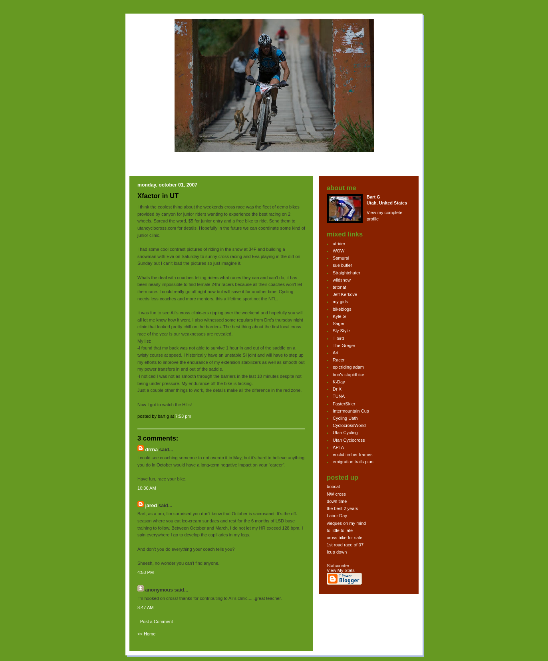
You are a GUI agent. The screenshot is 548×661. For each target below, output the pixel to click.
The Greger (344, 345)
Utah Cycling (345, 432)
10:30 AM (146, 488)
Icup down (337, 552)
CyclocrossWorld (349, 425)
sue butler (342, 265)
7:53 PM (183, 416)
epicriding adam (348, 367)
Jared (151, 505)
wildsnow (342, 280)
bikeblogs (342, 309)
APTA (338, 447)
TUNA (339, 396)
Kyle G (339, 316)
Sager (338, 323)
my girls (340, 301)
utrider (339, 243)
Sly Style (341, 330)
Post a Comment (156, 621)
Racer (338, 359)
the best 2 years (342, 508)
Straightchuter (346, 272)
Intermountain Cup (351, 411)
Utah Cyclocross (349, 440)
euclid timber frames (352, 454)
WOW (338, 250)
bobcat (333, 486)
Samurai (341, 258)
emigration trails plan (353, 461)
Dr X (337, 389)
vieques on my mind (346, 523)
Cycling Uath (345, 418)
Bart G (373, 197)
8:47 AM (145, 607)
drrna (151, 450)
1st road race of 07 (345, 544)
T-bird (338, 338)
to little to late (340, 530)
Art (335, 352)
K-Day (339, 381)
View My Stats (341, 570)
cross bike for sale (344, 537)
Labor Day (337, 515)
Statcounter (338, 565)
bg (144, 93)
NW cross (336, 494)
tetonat (339, 287)
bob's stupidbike (348, 374)
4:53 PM (145, 572)
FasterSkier (344, 403)
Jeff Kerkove (345, 294)
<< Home (146, 633)
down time (337, 501)
